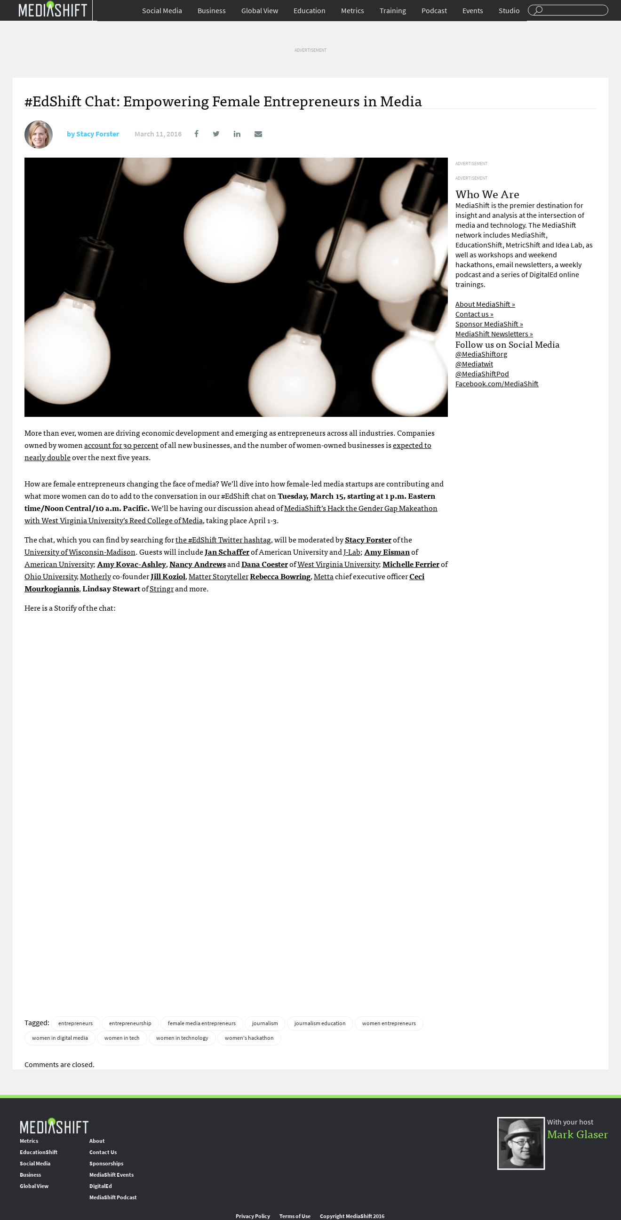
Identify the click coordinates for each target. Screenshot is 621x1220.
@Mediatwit (474, 364)
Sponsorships (106, 1163)
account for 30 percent (121, 445)
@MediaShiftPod (482, 374)
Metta (324, 576)
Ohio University (50, 576)
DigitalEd (100, 1186)
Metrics (352, 11)
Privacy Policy (253, 1216)
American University (58, 564)
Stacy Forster (97, 134)
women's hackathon (249, 1038)
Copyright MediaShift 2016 (352, 1216)
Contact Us (103, 1152)
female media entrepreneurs (202, 1023)
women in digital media (60, 1038)
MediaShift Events (111, 1175)
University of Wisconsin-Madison (79, 551)
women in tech (122, 1038)
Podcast (434, 11)
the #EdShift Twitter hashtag (223, 539)
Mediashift (52, 8)
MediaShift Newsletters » (494, 334)
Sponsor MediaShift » (489, 324)
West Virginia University (338, 564)
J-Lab (351, 551)
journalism (265, 1023)
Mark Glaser (577, 1133)
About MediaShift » (485, 304)
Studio (509, 11)
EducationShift (38, 1152)
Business (212, 11)
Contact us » (474, 314)
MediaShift (54, 1125)
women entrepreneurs (389, 1023)
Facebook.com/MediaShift (497, 384)
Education (310, 11)
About (97, 1141)
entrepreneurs (75, 1023)
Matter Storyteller (218, 576)
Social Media (162, 11)
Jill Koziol (168, 576)
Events (472, 11)
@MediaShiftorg (481, 354)
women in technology (182, 1038)
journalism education (320, 1023)
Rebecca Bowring (280, 576)
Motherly (95, 576)
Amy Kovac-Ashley (131, 564)
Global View (259, 11)
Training (393, 11)
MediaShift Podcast (113, 1197)
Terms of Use (294, 1216)
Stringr (162, 588)
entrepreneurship (130, 1023)
